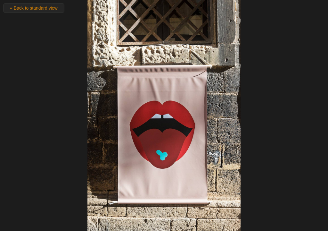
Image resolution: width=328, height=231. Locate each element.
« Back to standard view (34, 8)
